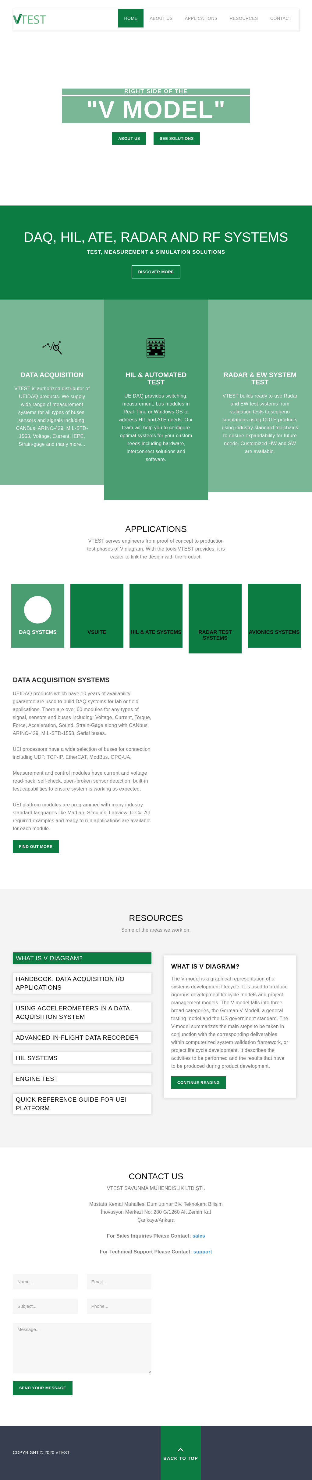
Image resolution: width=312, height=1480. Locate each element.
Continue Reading (198, 1082)
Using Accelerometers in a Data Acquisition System (73, 1012)
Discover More (156, 272)
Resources (244, 18)
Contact (281, 18)
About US (129, 138)
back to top (181, 1452)
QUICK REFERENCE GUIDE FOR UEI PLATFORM (71, 1104)
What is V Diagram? (49, 958)
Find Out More (36, 846)
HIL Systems (37, 1058)
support (202, 1251)
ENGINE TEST (37, 1078)
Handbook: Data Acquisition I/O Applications (70, 983)
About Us (161, 18)
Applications (201, 18)
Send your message (42, 1388)
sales (199, 1235)
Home (130, 18)
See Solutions (177, 138)
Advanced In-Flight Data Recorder (77, 1037)
